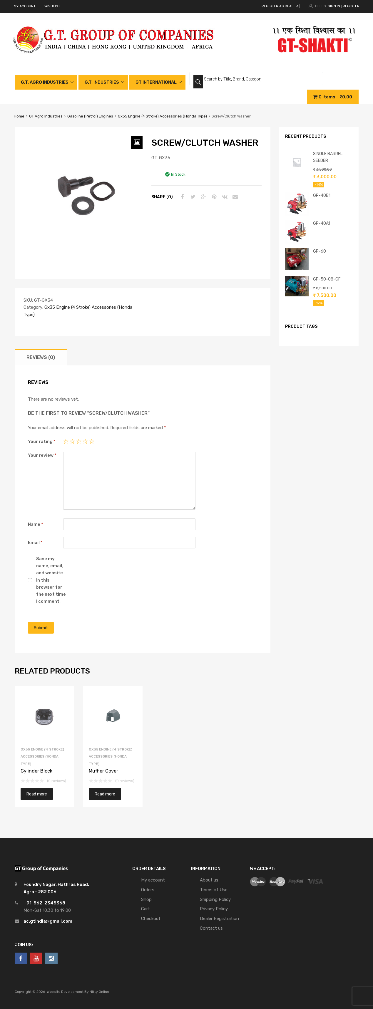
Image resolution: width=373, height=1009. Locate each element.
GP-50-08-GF (327, 279)
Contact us (211, 928)
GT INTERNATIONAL (156, 82)
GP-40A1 (321, 223)
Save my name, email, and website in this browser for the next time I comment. (51, 580)
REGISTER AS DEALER (280, 6)
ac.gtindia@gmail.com (48, 921)
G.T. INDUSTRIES (102, 82)
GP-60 (319, 251)
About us (209, 880)
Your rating (42, 441)
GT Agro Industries (46, 116)
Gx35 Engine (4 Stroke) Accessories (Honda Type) (162, 116)
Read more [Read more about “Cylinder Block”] (36, 794)
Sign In (334, 6)
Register (351, 6)
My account (153, 880)
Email (35, 542)
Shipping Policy (215, 899)
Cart (145, 908)
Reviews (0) (40, 357)
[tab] (41, 357)
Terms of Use (214, 889)
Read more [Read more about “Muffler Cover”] (105, 794)
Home (19, 116)
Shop (146, 899)
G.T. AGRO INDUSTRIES (44, 82)
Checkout (150, 918)
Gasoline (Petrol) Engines (90, 116)
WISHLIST (52, 6)
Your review (42, 455)
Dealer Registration (219, 918)
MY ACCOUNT (25, 6)
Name (35, 524)
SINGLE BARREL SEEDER (327, 157)
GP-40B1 (321, 195)
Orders (147, 889)
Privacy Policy (214, 908)
